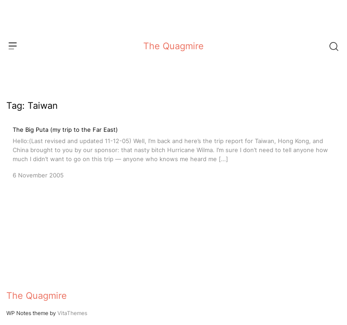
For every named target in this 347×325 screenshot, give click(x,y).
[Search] (333, 46)
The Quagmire (173, 46)
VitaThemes (72, 313)
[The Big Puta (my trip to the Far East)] (173, 151)
